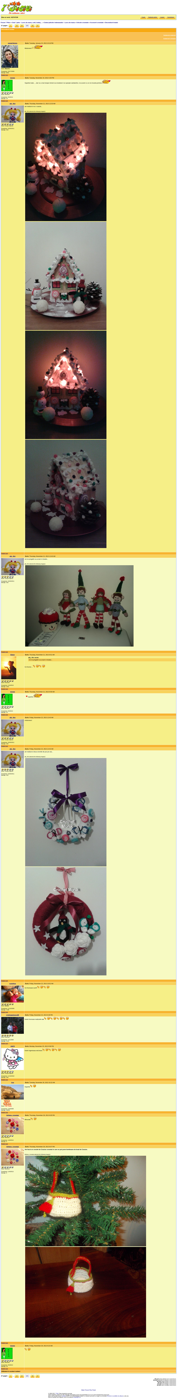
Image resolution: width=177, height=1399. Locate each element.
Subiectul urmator (169, 39)
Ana (12, 1082)
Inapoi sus (4, 75)
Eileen (12, 655)
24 (22, 25)
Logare (162, 17)
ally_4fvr (12, 103)
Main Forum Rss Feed (88, 1390)
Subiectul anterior (169, 35)
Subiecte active (152, 17)
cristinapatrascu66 (12, 1015)
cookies (64, 1396)
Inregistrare (170, 17)
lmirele (12, 78)
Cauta (143, 17)
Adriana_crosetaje (12, 1115)
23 (16, 25)
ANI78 (12, 1046)
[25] (27, 25)
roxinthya (12, 983)
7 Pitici (57, 1393)
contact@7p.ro (77, 1397)
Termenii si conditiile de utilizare (115, 1396)
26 (32, 25)
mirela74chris (12, 43)
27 (37, 25)
